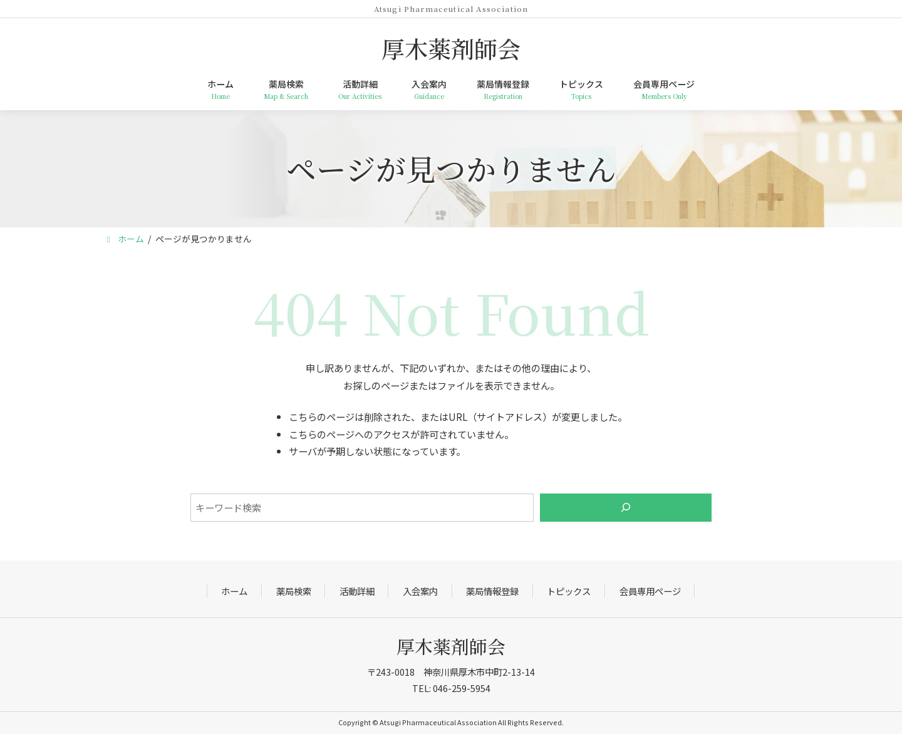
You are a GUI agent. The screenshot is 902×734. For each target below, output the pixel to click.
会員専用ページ (650, 590)
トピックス (569, 590)
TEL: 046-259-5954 (451, 688)
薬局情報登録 (492, 590)
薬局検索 (293, 590)
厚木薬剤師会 (451, 646)
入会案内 (420, 590)
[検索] (626, 508)
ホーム (234, 590)
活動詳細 (357, 590)
